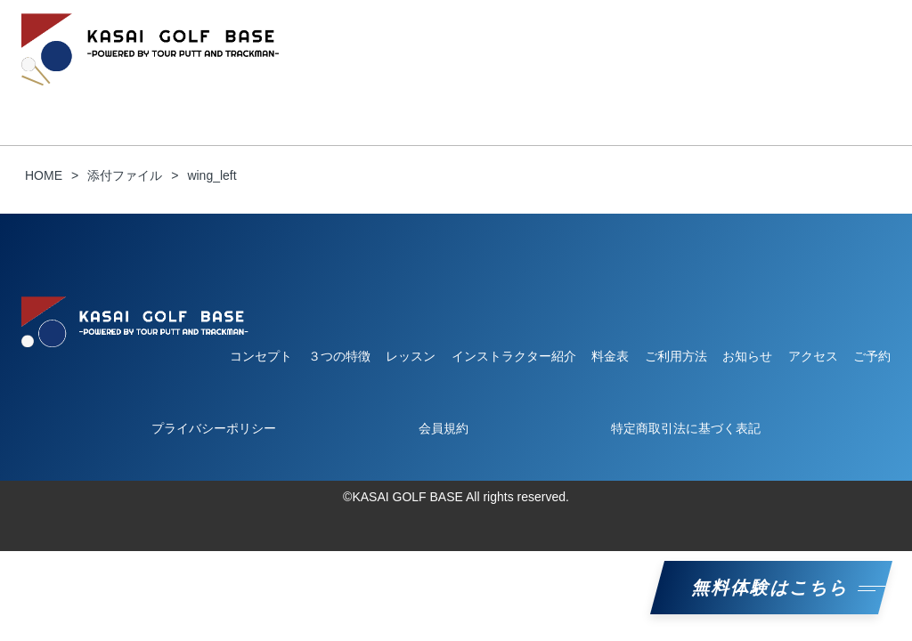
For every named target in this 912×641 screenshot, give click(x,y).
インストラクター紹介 (470, 94)
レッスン (354, 94)
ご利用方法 (270, 94)
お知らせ (652, 94)
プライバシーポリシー (213, 428)
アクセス (813, 356)
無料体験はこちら (771, 587)
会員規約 (443, 428)
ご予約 (724, 94)
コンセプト (88, 94)
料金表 (579, 94)
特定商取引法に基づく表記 (686, 428)
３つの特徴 (179, 94)
